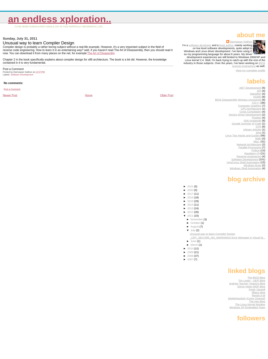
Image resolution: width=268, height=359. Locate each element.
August (195, 226)
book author (226, 45)
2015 (190, 201)
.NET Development (250, 87)
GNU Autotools (252, 120)
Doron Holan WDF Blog (251, 286)
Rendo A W (258, 295)
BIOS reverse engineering (248, 65)
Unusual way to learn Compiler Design (212, 233)
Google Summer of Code (246, 123)
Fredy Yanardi (257, 289)
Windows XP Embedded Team (247, 307)
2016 (190, 197)
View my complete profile (250, 70)
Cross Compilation (250, 111)
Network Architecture (249, 144)
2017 (190, 193)
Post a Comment (12, 89)
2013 (190, 208)
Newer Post (10, 95)
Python (255, 150)
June (194, 241)
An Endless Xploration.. (59, 19)
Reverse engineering (249, 156)
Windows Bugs (252, 165)
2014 (190, 204)
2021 (190, 186)
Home (88, 95)
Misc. (256, 141)
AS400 (257, 96)
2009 (190, 252)
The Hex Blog (257, 301)
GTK (258, 126)
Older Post (166, 95)
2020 (190, 190)
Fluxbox (256, 117)
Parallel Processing (249, 147)
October (196, 222)
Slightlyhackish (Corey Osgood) (246, 298)
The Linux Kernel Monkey (250, 304)
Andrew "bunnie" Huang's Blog (247, 283)
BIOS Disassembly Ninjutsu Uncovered (238, 99)
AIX (259, 90)
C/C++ (256, 102)
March (195, 244)
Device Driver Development (245, 114)
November (197, 219)
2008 (190, 255)
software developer (200, 45)
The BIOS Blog (256, 277)
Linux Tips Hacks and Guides (242, 135)
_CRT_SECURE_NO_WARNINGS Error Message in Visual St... (227, 237)
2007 (190, 259)
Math (258, 138)
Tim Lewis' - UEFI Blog (251, 280)
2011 (190, 215)
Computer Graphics (249, 105)
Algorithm (255, 93)
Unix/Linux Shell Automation (243, 162)
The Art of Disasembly (101, 53)
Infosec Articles (252, 129)
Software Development (22, 74)
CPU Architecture (251, 108)
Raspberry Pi (252, 153)
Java (258, 132)
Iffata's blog (258, 292)
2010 (190, 248)
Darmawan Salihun (241, 41)
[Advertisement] (29, 122)
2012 (190, 211)
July (193, 230)
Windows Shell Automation (245, 168)
